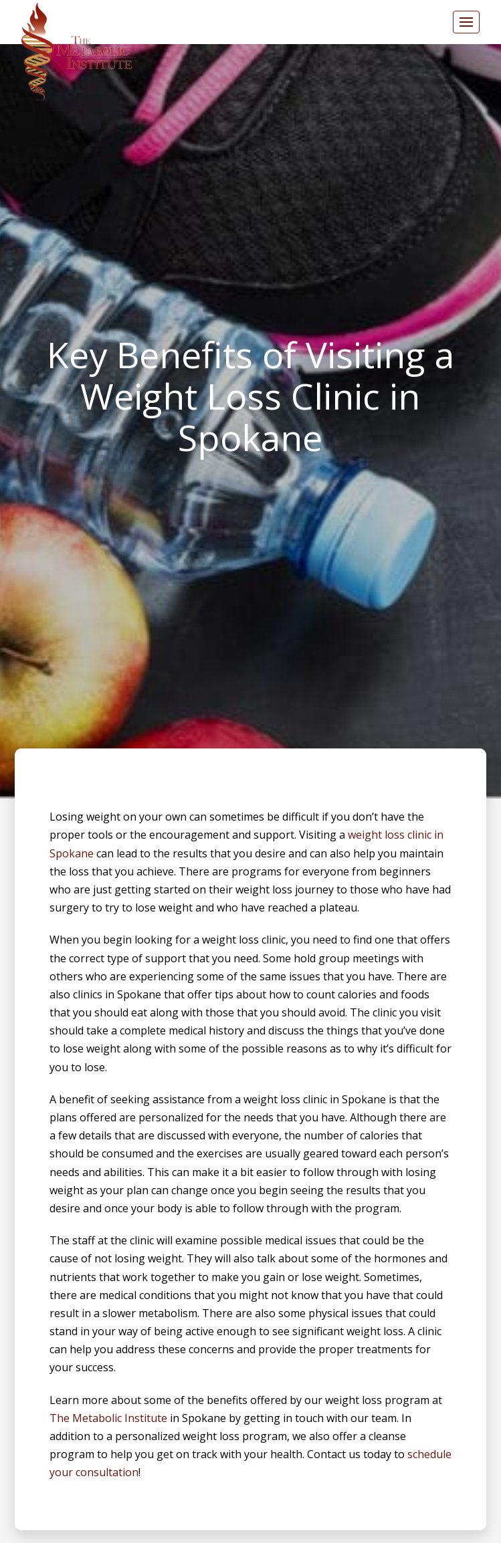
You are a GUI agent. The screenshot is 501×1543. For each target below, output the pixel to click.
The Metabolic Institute (108, 1418)
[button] (466, 22)
